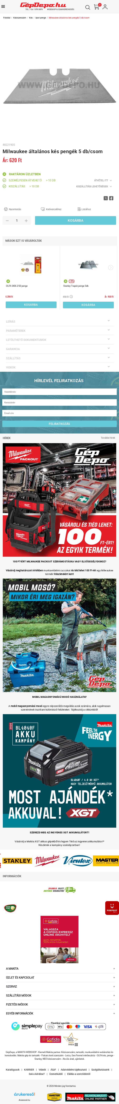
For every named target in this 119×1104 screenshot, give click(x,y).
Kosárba (75, 220)
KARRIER (29, 1069)
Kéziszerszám (19, 17)
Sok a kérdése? (37, 1074)
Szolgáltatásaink (100, 1069)
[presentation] (110, 267)
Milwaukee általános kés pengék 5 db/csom (69, 17)
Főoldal (6, 17)
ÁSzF (53, 1069)
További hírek (108, 437)
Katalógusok (12, 1069)
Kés (31, 17)
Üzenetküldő (56, 1074)
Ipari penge (41, 17)
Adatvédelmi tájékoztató (74, 1069)
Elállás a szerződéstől (78, 1074)
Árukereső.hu (24, 1100)
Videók (42, 1069)
